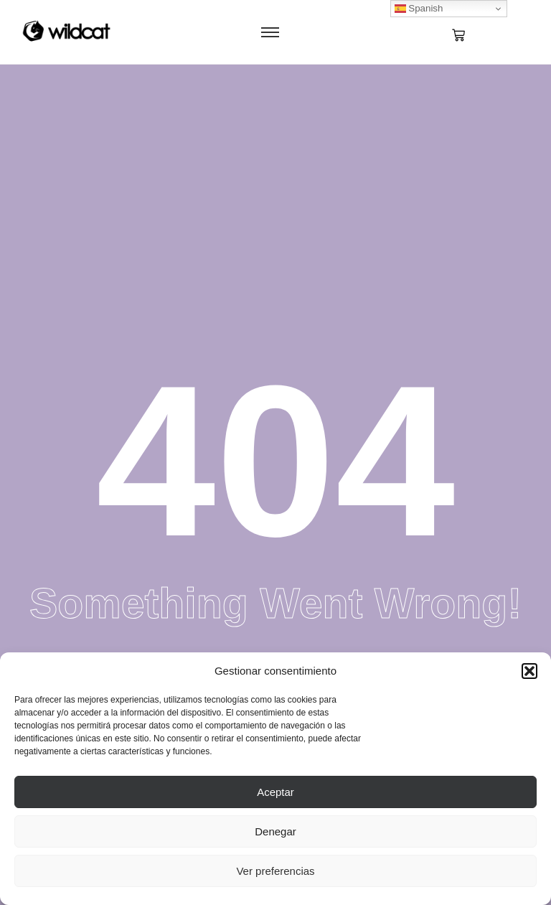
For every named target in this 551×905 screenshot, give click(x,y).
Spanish (419, 8)
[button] (529, 671)
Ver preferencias (275, 871)
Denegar (275, 831)
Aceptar (275, 792)
